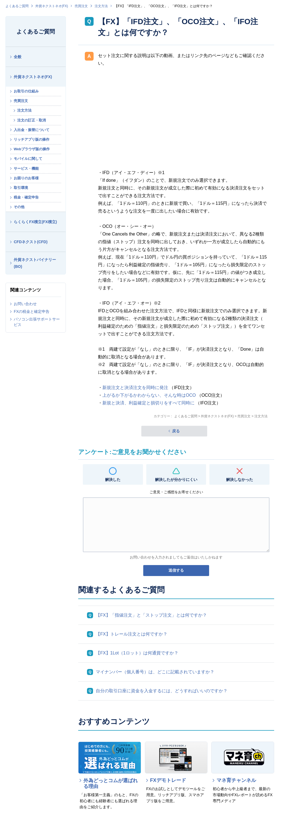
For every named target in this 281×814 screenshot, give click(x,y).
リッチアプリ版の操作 (31, 139)
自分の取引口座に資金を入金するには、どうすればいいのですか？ (161, 690)
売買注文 (81, 6)
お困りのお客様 (26, 178)
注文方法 (101, 6)
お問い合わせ (25, 304)
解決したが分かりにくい (176, 479)
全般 (17, 57)
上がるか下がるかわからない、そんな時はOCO (149, 395)
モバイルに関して (28, 159)
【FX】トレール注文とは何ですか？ (131, 634)
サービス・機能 (26, 168)
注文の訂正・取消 (31, 120)
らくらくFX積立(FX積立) (35, 222)
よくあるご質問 (17, 6)
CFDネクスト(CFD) (30, 242)
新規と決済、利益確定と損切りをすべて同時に (148, 403)
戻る (176, 431)
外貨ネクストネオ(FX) (51, 6)
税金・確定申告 (26, 197)
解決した (112, 479)
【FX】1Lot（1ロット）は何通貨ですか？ (137, 653)
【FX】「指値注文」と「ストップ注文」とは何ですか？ (151, 615)
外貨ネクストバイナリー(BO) (35, 263)
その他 (19, 207)
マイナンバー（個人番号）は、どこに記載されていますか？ (155, 672)
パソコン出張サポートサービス (37, 322)
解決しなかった (239, 479)
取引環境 (21, 188)
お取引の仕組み (26, 91)
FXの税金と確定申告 (31, 311)
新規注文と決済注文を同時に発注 (135, 387)
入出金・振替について (31, 130)
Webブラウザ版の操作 (32, 149)
